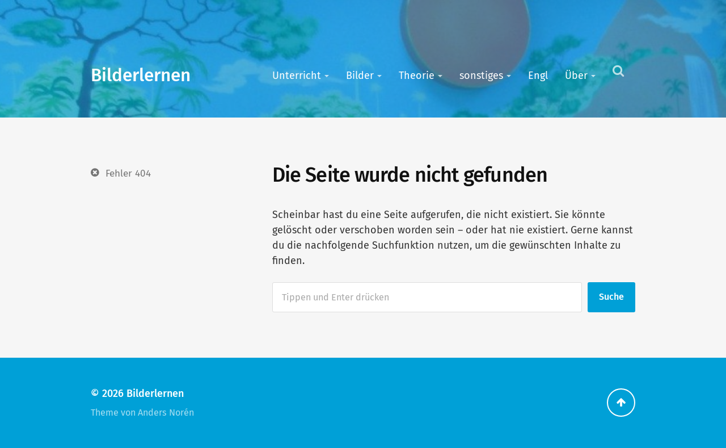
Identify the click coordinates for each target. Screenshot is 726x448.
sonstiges (481, 75)
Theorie (416, 75)
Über (576, 75)
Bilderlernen (141, 75)
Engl (538, 75)
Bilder (360, 75)
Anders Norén (166, 412)
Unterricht (296, 75)
